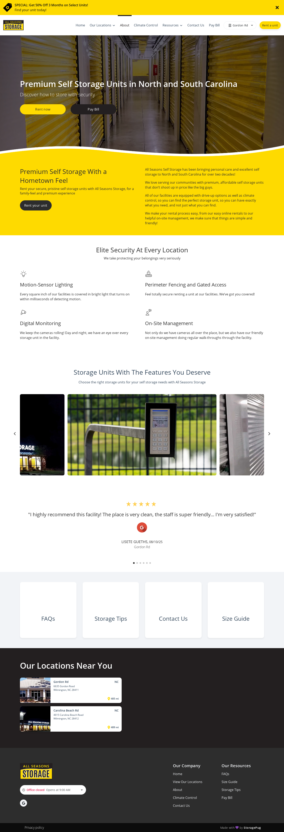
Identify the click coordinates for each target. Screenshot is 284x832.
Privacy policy (34, 827)
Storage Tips (231, 790)
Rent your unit (35, 205)
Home (177, 774)
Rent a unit (270, 25)
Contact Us (181, 805)
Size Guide (229, 782)
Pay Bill (93, 109)
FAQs (225, 774)
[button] (134, 563)
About (177, 790)
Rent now (42, 109)
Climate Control (185, 797)
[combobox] (53, 790)
